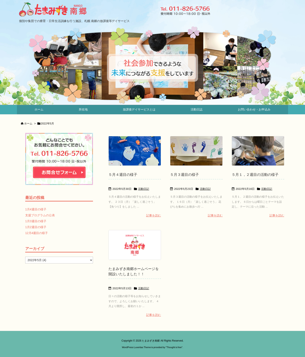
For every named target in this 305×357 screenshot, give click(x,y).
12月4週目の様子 (36, 233)
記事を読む (153, 215)
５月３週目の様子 (184, 175)
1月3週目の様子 (35, 221)
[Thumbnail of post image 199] (134, 151)
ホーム (28, 123)
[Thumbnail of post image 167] (196, 151)
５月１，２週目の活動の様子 (255, 175)
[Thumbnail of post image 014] (258, 151)
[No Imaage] (134, 245)
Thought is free (174, 347)
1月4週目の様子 (35, 209)
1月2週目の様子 (35, 227)
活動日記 (143, 188)
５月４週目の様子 (122, 175)
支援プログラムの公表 (40, 215)
